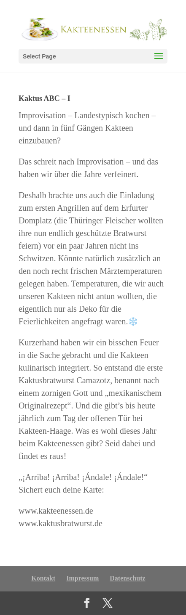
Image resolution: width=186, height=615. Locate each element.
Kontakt (43, 578)
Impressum (82, 578)
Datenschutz (127, 578)
